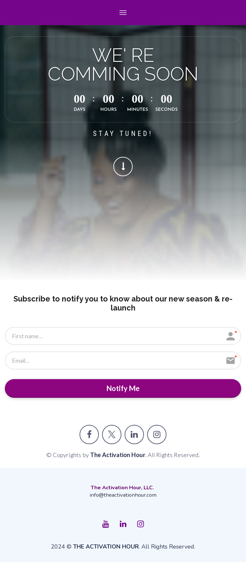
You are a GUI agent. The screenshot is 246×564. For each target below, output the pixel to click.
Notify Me (123, 389)
